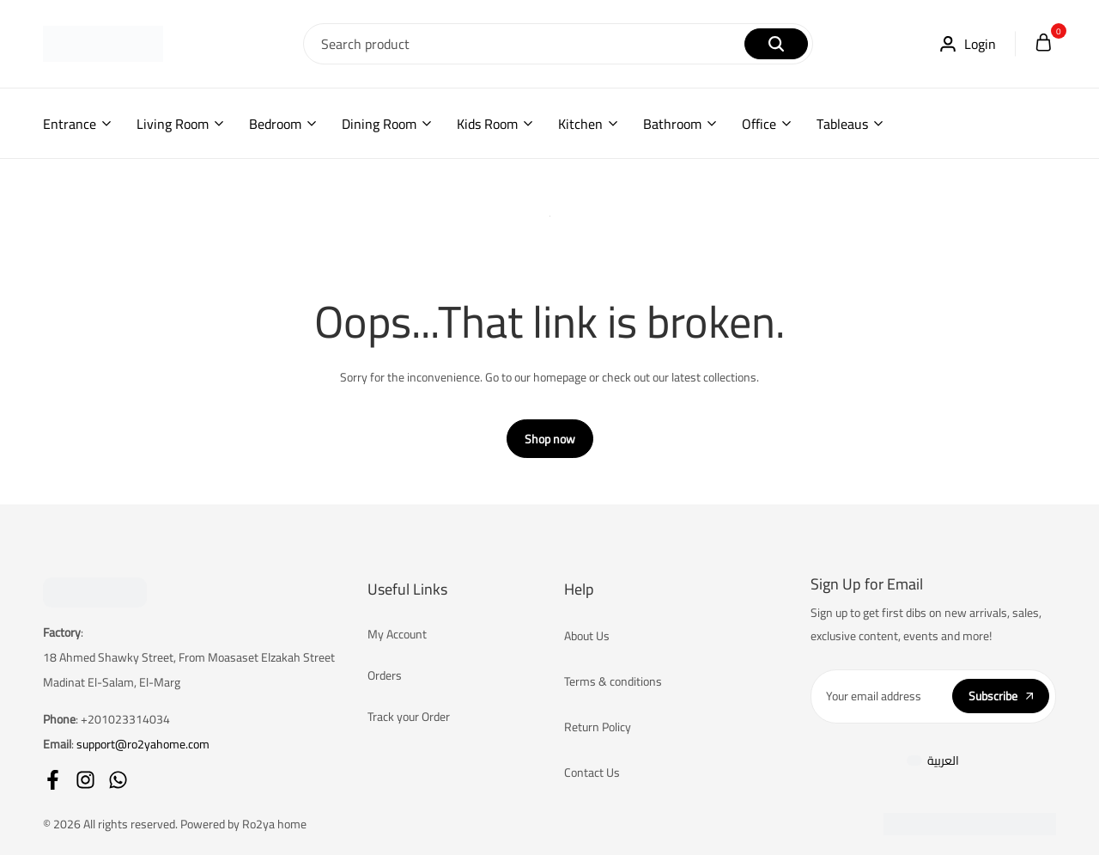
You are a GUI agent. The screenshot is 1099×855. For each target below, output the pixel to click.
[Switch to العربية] (933, 761)
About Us (587, 636)
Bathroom (672, 124)
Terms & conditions (613, 681)
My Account (397, 634)
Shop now (550, 439)
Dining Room (379, 124)
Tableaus (842, 124)
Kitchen (580, 124)
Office (759, 124)
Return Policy (597, 727)
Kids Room (487, 124)
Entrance (69, 124)
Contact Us (592, 772)
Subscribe (1000, 696)
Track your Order (408, 716)
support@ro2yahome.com (142, 744)
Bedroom (275, 124)
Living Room (173, 124)
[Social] (53, 780)
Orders (384, 675)
